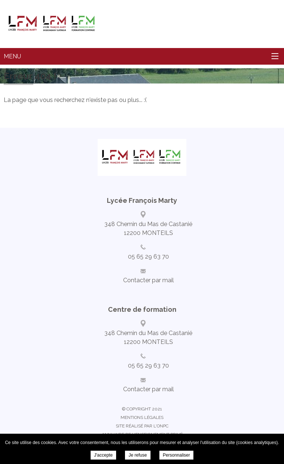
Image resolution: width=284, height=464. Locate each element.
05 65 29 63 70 (148, 256)
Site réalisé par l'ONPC (142, 426)
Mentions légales (142, 417)
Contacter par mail (148, 280)
